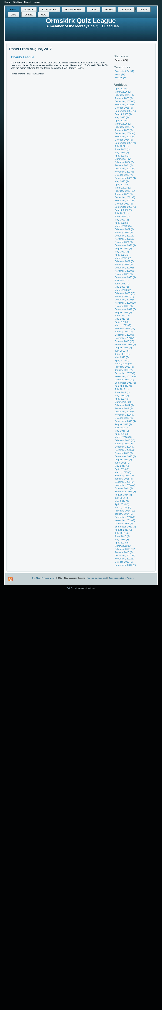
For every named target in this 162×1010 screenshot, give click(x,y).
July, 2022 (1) (122, 213)
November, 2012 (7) (125, 558)
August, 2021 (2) (123, 248)
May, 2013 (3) (122, 539)
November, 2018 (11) (125, 338)
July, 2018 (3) (122, 350)
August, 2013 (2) (123, 530)
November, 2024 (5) (125, 136)
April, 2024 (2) (122, 155)
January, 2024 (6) (124, 165)
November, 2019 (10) (125, 302)
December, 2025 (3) (125, 101)
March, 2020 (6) (123, 290)
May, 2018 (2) (122, 357)
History (109, 9)
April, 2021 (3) (122, 255)
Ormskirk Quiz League (81, 20)
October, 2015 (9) (124, 453)
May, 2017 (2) (122, 395)
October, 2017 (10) (124, 379)
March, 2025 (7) (123, 123)
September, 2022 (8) (125, 207)
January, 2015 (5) (124, 478)
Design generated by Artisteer (121, 578)
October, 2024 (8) (124, 139)
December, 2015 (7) (125, 446)
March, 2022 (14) (123, 226)
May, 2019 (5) (122, 318)
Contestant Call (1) (124, 71)
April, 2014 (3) (122, 504)
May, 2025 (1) (122, 117)
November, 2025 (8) (125, 104)
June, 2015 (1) (122, 462)
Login (37, 2)
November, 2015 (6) (125, 450)
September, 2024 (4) (125, 143)
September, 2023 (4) (125, 178)
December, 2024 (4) (125, 133)
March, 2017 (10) (123, 402)
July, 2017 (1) (122, 389)
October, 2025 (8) (124, 107)
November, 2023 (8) (125, 171)
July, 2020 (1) (122, 280)
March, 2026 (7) (123, 91)
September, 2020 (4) (125, 277)
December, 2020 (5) (125, 267)
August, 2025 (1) (123, 114)
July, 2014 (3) (122, 498)
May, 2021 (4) (122, 251)
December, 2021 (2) (125, 235)
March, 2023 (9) (123, 187)
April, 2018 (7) (122, 360)
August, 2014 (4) (123, 494)
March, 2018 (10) (123, 363)
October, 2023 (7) (124, 175)
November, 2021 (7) (125, 239)
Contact (29, 14)
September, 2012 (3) (125, 565)
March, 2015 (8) (123, 472)
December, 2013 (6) (125, 517)
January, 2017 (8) (124, 408)
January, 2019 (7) (124, 331)
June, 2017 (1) (122, 392)
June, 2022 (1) (122, 216)
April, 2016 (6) (122, 434)
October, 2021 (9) (124, 242)
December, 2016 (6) (125, 411)
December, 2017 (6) (125, 373)
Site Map (36, 578)
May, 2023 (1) (122, 181)
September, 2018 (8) (125, 344)
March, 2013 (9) (123, 546)
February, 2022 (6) (124, 229)
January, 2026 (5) (124, 98)
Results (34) (121, 77)
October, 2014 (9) (124, 488)
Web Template (72, 588)
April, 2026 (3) (122, 88)
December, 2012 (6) (125, 555)
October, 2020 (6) (124, 274)
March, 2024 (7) (123, 159)
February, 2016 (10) (125, 440)
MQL (43, 14)
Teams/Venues (49, 9)
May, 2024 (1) (122, 152)
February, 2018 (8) (124, 366)
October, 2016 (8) (124, 418)
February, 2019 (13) (125, 328)
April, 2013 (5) (122, 542)
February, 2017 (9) (124, 405)
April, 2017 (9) (122, 398)
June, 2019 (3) (122, 315)
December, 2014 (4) (125, 482)
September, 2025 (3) (125, 111)
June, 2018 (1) (122, 354)
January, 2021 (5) (124, 264)
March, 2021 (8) (123, 258)
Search (27, 2)
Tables (93, 9)
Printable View (47, 578)
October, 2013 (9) (124, 523)
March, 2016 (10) (123, 437)
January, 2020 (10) (124, 296)
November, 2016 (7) (125, 414)
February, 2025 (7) (124, 127)
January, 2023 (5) (124, 194)
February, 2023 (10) (125, 191)
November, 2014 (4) (125, 485)
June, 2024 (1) (122, 149)
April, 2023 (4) (122, 184)
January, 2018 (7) (124, 370)
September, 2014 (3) (125, 491)
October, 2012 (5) (124, 562)
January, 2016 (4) (124, 443)
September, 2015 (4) (125, 456)
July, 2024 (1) (122, 146)
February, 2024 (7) (124, 162)
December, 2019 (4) (125, 299)
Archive (143, 9)
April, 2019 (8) (122, 322)
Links (13, 14)
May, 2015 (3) (122, 466)
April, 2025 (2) (122, 120)
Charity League (22, 57)
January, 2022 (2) (124, 232)
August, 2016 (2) (123, 424)
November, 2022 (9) (125, 200)
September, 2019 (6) (125, 309)
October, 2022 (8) (124, 203)
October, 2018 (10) (124, 341)
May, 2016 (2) (122, 430)
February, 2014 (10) (125, 510)
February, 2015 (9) (124, 475)
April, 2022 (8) (122, 223)
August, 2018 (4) (123, 347)
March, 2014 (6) (123, 507)
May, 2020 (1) (122, 287)
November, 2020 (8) (125, 271)
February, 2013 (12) (125, 549)
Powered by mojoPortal (97, 578)
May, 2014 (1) (122, 501)
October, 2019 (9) (124, 306)
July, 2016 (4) (122, 427)
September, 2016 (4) (125, 421)
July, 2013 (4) (122, 533)
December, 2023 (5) (125, 168)
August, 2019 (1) (123, 312)
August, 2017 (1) (123, 386)
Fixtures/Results (73, 9)
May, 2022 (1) (122, 219)
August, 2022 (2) (123, 210)
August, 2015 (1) (123, 459)
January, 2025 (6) (124, 130)
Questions (126, 9)
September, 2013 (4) (125, 526)
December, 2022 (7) (125, 197)
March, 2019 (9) (123, 325)
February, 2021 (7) (124, 261)
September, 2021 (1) (125, 245)
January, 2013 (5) (124, 552)
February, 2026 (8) (124, 95)
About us (28, 9)
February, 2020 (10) (125, 293)
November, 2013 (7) (125, 520)
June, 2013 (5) (122, 536)
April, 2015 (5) (122, 469)
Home (13, 9)
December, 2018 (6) (125, 334)
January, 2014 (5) (124, 514)
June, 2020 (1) (122, 283)
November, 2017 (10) (125, 376)
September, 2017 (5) (125, 382)
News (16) (120, 74)
